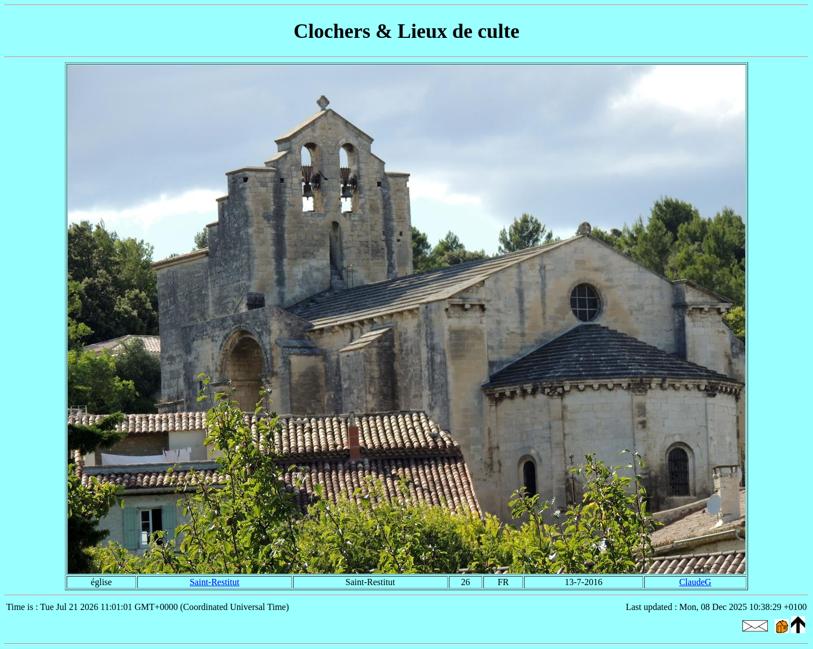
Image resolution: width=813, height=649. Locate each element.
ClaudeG (695, 582)
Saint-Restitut (214, 582)
